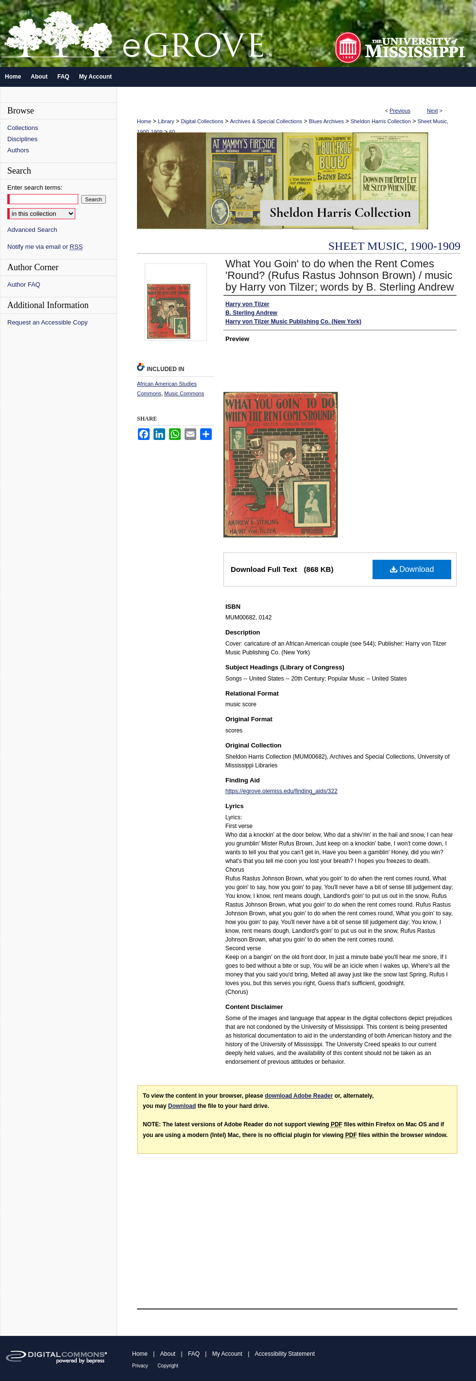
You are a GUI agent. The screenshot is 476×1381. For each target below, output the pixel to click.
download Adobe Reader (299, 1095)
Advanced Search (32, 229)
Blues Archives (326, 121)
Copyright (167, 1365)
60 (172, 132)
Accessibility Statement (285, 1353)
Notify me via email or (45, 246)
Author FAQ (23, 284)
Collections (22, 127)
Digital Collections (202, 121)
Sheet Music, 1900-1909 (394, 246)
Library (166, 121)
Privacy (140, 1365)
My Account (227, 1353)
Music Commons (184, 393)
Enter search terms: (34, 187)
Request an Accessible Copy (47, 322)
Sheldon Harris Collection (381, 121)
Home (144, 121)
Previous (400, 111)
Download (412, 569)
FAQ (194, 1353)
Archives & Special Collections (266, 121)
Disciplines (22, 139)
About (167, 1353)
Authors (18, 150)
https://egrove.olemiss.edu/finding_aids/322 (281, 791)
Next (432, 111)
